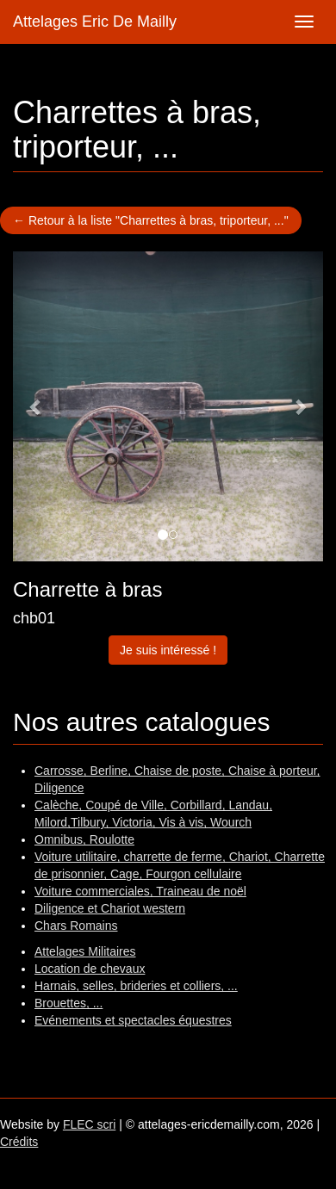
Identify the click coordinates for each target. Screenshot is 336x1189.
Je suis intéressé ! (168, 650)
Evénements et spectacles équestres (133, 1020)
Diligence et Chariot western (109, 908)
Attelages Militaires (85, 951)
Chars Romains (75, 925)
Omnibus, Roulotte (84, 839)
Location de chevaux (89, 968)
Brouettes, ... (68, 1003)
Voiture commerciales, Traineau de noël (140, 891)
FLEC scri (89, 1124)
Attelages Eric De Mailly (95, 21)
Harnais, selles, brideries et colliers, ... (136, 986)
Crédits (19, 1142)
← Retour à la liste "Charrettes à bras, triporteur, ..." (151, 220)
